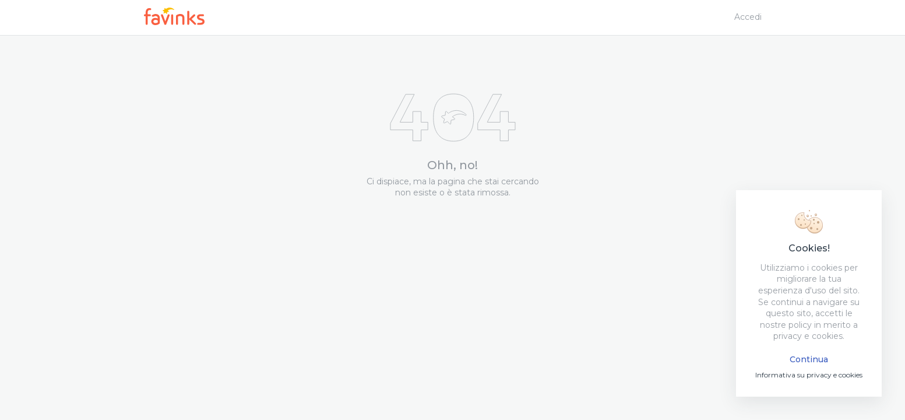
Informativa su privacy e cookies (808, 374)
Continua (809, 359)
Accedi (748, 17)
